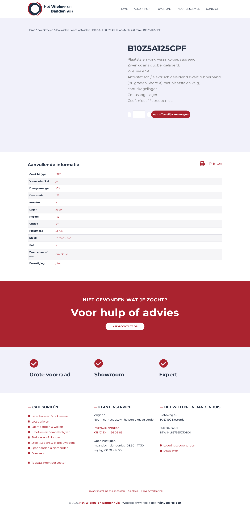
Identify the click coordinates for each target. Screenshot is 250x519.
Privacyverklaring (152, 490)
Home (124, 8)
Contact (212, 8)
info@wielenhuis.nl (107, 427)
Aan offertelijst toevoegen (172, 114)
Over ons (164, 8)
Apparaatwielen (80, 30)
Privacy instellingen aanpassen (106, 490)
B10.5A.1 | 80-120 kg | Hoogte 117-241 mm (116, 30)
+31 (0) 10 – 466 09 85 (108, 432)
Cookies (133, 490)
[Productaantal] (139, 114)
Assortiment (143, 8)
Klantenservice (189, 8)
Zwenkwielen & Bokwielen (53, 30)
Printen (215, 163)
